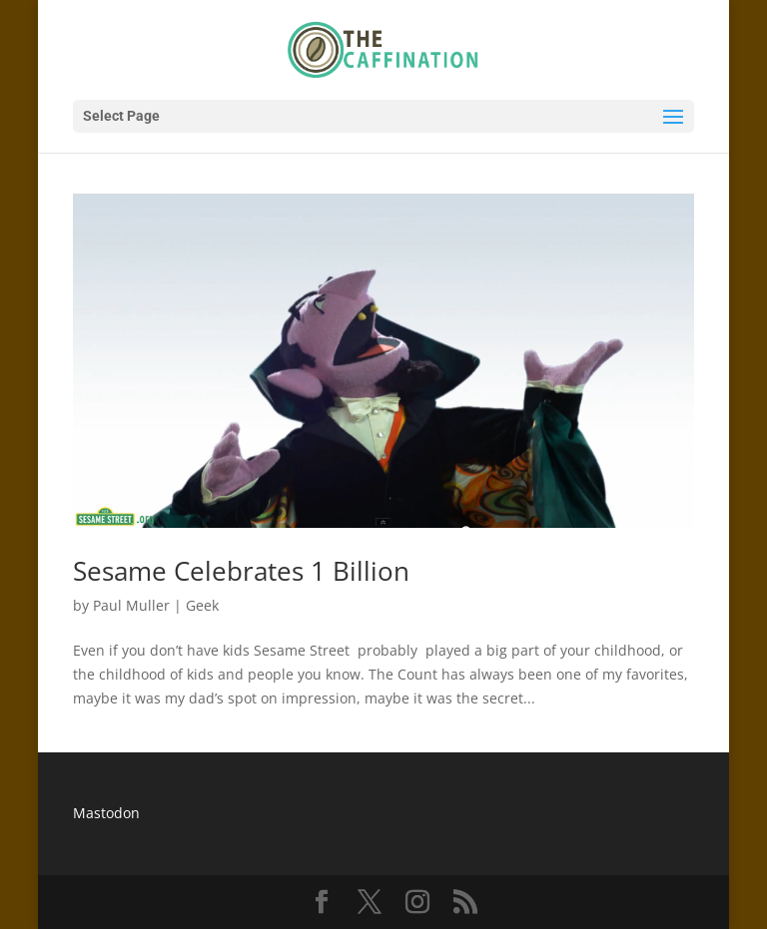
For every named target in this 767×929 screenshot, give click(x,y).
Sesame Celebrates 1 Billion (241, 571)
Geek (202, 605)
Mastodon (106, 812)
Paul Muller (131, 605)
